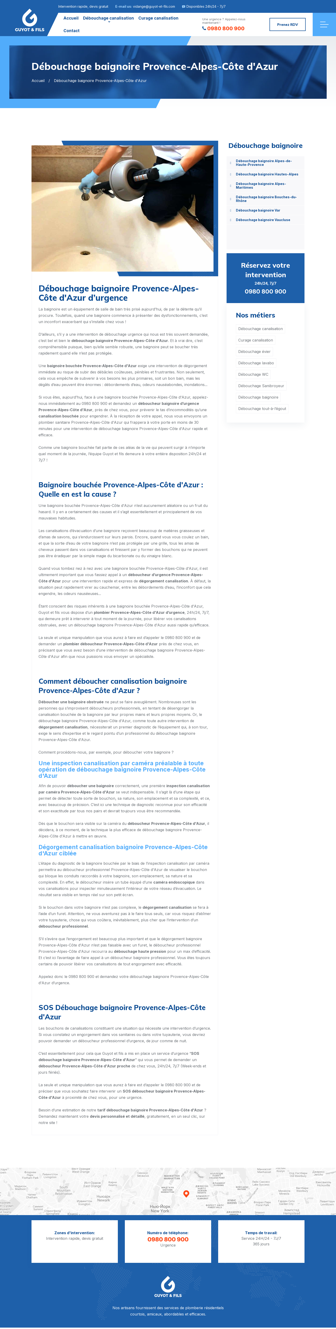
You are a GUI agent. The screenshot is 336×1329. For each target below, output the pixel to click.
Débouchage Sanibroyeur (261, 385)
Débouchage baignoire (258, 397)
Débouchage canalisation (108, 18)
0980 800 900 (223, 28)
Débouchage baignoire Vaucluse (263, 220)
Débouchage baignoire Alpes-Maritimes (261, 185)
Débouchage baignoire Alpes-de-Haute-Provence (264, 163)
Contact (71, 30)
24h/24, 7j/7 (265, 277)
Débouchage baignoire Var (258, 210)
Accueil (71, 18)
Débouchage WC (253, 374)
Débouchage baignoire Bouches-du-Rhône (266, 199)
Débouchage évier (254, 351)
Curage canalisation (158, 18)
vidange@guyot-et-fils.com (154, 6)
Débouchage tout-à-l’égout (262, 408)
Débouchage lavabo (256, 363)
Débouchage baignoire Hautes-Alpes (267, 174)
